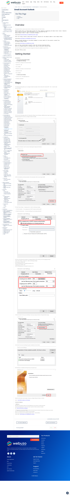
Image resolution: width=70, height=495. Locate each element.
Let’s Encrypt (6, 105)
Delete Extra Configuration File (9, 72)
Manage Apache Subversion (9, 138)
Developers (4, 16)
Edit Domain (6, 63)
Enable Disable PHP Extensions (9, 131)
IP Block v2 (6, 141)
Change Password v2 (7, 147)
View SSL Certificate (7, 102)
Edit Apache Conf (7, 128)
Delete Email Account (7, 110)
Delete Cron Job (7, 151)
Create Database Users (8, 78)
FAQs (4, 209)
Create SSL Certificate (8, 100)
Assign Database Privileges (8, 79)
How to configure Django (8, 133)
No (63, 459)
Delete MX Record (7, 115)
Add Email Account (7, 108)
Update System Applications (9, 152)
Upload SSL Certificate (8, 103)
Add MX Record (6, 113)
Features (4, 203)
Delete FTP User (7, 89)
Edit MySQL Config (7, 130)
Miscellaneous (5, 45)
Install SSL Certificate (7, 58)
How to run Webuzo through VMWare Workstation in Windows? (9, 198)
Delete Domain (6, 64)
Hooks (5, 184)
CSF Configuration (7, 142)
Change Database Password (9, 82)
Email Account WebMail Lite (8, 123)
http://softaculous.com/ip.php (25, 439)
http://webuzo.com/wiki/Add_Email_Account (31, 37)
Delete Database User (8, 81)
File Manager (6, 155)
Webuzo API (6, 172)
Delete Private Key (7, 96)
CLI (3, 175)
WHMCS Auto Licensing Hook (8, 166)
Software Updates (7, 41)
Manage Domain (7, 62)
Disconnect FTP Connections (9, 91)
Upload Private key (7, 95)
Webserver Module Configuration (9, 132)
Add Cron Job (6, 149)
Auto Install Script (7, 173)
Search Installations (7, 46)
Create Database (7, 77)
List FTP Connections (7, 90)
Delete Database (7, 80)
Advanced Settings (6, 146)
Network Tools (6, 70)
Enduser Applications (6, 13)
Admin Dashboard (7, 33)
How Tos (3, 14)
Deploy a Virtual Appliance (7, 189)
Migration (5, 25)
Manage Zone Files (7, 65)
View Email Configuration (8, 119)
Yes (59, 459)
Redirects (5, 73)
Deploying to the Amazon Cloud (8, 201)
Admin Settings (6, 34)
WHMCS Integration (6, 165)
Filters (4, 186)
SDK (5, 183)
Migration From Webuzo (8, 28)
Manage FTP (6, 85)
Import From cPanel (7, 27)
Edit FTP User (6, 87)
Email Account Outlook (8, 120)
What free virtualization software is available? (9, 192)
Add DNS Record (7, 66)
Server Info (5, 161)
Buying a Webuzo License (7, 29)
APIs (4, 171)
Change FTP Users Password (9, 88)
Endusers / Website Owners (7, 11)
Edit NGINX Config (7, 129)
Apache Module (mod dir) (7, 204)
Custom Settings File (7, 51)
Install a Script (6, 56)
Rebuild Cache (5, 208)
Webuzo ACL (6, 50)
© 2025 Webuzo (35, 490)
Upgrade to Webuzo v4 (7, 53)
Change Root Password (8, 35)
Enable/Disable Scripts (8, 43)
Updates (4, 39)
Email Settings (6, 48)
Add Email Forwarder (7, 111)
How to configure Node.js (8, 137)
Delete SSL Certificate (8, 104)
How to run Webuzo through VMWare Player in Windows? (9, 196)
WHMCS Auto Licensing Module (8, 167)
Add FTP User (6, 86)
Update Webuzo (7, 40)
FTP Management (6, 84)
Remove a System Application (9, 178)
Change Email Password (8, 109)
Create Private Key (7, 94)
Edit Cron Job (6, 150)
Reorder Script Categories (8, 47)
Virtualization (5, 188)
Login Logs (6, 157)
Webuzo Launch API (7, 174)
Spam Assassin (6, 118)
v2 (2, 20)
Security (4, 140)
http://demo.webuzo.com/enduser (27, 431)
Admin (3, 10)
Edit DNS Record (7, 68)
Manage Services (7, 148)
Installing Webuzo (5, 8)
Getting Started (23, 16)
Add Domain (6, 61)
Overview (22, 15)
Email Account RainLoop (8, 124)
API (2, 17)
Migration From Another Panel (9, 26)
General (4, 32)
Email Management (6, 107)
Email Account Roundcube (8, 121)
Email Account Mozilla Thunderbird (10, 122)
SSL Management (6, 93)
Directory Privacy (7, 144)
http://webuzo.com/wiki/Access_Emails (30, 42)
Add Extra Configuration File (9, 71)
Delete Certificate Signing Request (8, 99)
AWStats (5, 156)
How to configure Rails (8, 136)
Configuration (5, 126)
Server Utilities (5, 154)
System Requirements (7, 24)
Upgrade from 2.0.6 (6, 205)
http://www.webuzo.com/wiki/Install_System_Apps (32, 33)
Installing (4, 55)
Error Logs (5, 163)
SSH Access (6, 143)
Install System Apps (7, 57)
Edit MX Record (6, 114)
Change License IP (6, 206)
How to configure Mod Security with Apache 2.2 (9, 135)
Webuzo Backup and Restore (9, 159)
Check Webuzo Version (8, 181)
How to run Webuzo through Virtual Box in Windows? (9, 194)
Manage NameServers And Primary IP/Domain (8, 37)
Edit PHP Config (6, 127)
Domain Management (7, 60)
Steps (22, 17)
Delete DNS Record (7, 69)
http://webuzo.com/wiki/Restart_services (30, 445)
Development (5, 182)
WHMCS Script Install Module (8, 168)
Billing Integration (5, 19)
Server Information (7, 162)
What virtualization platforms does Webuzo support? (9, 191)
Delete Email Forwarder (8, 112)
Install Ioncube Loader (8, 49)
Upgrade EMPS (6, 42)
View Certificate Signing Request (9, 97)
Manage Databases (7, 76)
